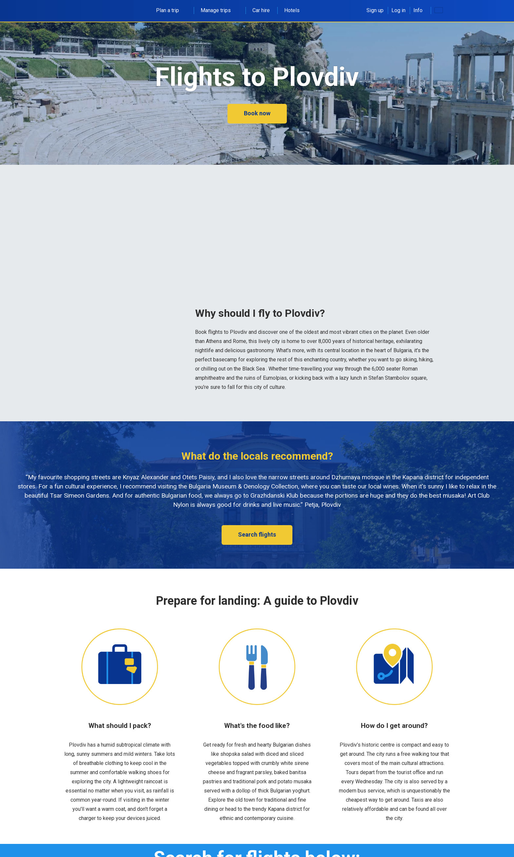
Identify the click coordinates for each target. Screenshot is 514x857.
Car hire (261, 10)
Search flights (257, 534)
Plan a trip (171, 10)
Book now (257, 113)
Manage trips (219, 10)
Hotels (292, 10)
